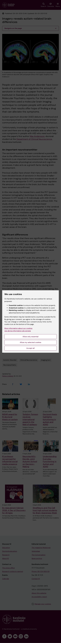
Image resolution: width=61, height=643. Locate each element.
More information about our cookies (18, 328)
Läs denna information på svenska (17, 331)
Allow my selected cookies (30, 342)
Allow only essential (30, 336)
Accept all (30, 348)
